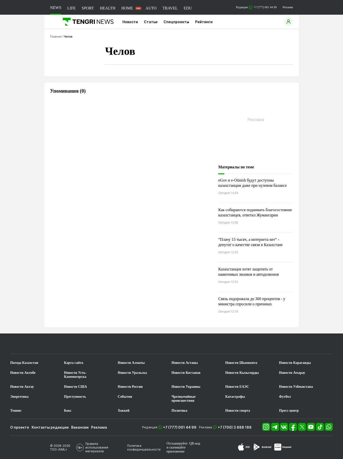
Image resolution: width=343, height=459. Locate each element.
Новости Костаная (186, 373)
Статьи (151, 22)
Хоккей (123, 410)
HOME (127, 8)
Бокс (67, 410)
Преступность (75, 396)
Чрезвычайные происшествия (184, 398)
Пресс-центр (289, 410)
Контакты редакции (50, 427)
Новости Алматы (131, 363)
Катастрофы (235, 396)
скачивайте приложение (176, 449)
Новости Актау (22, 387)
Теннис (15, 410)
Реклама (288, 7)
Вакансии (80, 427)
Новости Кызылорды (242, 373)
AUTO (151, 8)
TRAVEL (170, 8)
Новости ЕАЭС (237, 387)
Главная (55, 36)
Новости (130, 22)
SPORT (88, 8)
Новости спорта (237, 410)
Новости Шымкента (241, 363)
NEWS (55, 7)
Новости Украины (186, 387)
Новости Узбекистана (296, 387)
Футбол (285, 396)
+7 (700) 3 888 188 (235, 427)
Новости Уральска (132, 373)
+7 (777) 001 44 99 (179, 427)
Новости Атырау (292, 373)
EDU (188, 8)
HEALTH (107, 8)
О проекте (19, 427)
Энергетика (19, 396)
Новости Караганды (295, 363)
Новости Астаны (185, 363)
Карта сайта (73, 363)
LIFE (71, 8)
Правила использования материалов (96, 447)
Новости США (75, 387)
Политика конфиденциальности (144, 447)
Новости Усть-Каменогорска (75, 375)
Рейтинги (204, 22)
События (125, 396)
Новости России (130, 387)
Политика (179, 410)
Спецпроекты (176, 22)
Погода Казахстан (24, 363)
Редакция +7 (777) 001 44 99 (256, 7)
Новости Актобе (23, 373)
